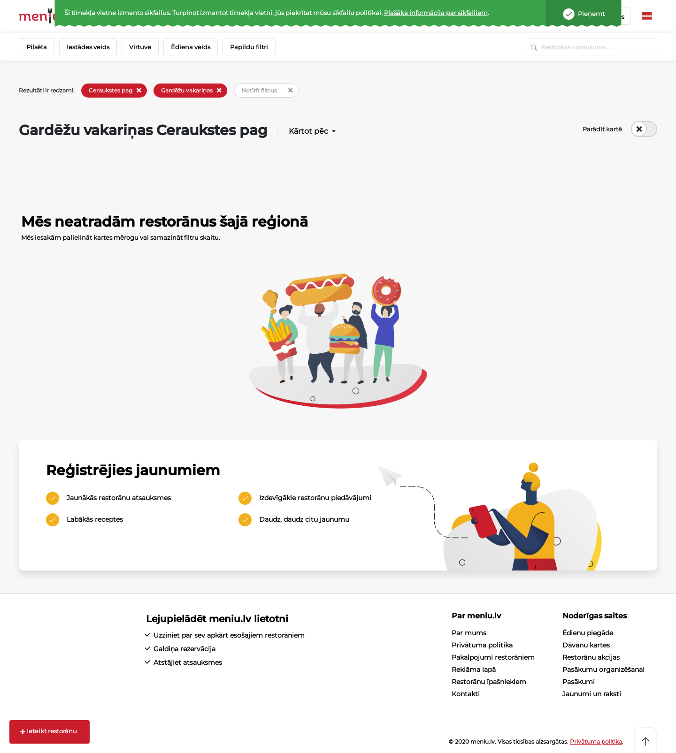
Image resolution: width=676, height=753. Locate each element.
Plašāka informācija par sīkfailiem (436, 12)
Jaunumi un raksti (591, 694)
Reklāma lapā (474, 669)
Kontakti (466, 694)
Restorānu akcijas (591, 657)
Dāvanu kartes (586, 645)
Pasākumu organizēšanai (603, 669)
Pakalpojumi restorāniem (493, 657)
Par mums (469, 633)
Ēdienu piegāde (587, 633)
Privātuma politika (482, 645)
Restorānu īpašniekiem (489, 681)
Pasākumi (578, 681)
